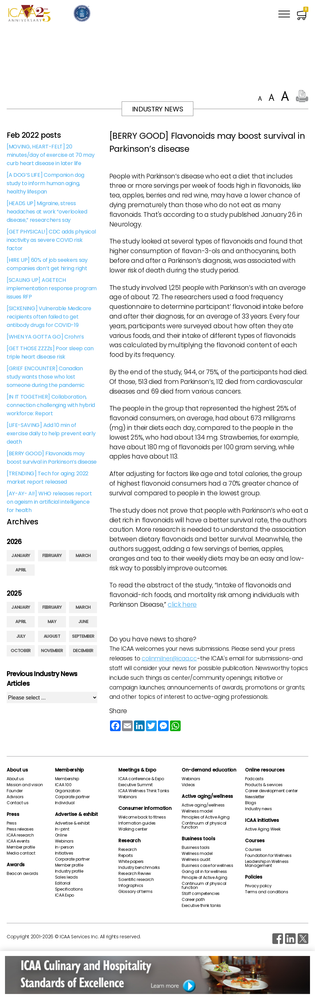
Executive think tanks (201, 906)
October (21, 650)
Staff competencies (201, 894)
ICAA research (20, 835)
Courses (255, 840)
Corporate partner (72, 797)
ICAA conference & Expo (141, 779)
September (83, 636)
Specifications (69, 889)
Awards (16, 864)
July (20, 636)
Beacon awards (22, 874)
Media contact (21, 853)
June (83, 621)
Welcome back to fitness (142, 817)
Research (129, 840)
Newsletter (254, 797)
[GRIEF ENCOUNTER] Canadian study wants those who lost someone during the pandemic (45, 377)
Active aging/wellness (207, 796)
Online (61, 835)
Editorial (62, 883)
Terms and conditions (266, 892)
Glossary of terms (135, 892)
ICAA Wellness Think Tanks (143, 791)
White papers (131, 862)
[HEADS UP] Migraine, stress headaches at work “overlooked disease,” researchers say (47, 211)
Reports (125, 856)
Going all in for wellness (204, 872)
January (20, 555)
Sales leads (66, 877)
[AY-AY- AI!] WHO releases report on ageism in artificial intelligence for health (49, 502)
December (83, 650)
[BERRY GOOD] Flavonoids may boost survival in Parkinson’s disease (52, 458)
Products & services (264, 785)
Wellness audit (196, 860)
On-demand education (209, 770)
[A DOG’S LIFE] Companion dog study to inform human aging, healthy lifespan (45, 183)
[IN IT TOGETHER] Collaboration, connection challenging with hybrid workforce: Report (51, 405)
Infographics (130, 886)
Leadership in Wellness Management (267, 864)
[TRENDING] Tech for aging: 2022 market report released (47, 478)
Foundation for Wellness (268, 856)
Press (13, 814)
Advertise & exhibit (76, 814)
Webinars (64, 841)
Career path (193, 900)
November (52, 650)
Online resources (265, 770)
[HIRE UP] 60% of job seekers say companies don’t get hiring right (47, 264)
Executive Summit (135, 785)
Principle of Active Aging (204, 878)
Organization (67, 791)
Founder (15, 791)
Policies (253, 877)
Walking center (132, 829)
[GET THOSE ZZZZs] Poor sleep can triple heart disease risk (50, 353)
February (51, 555)
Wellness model (197, 811)
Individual (65, 803)
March (83, 555)
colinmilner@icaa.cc (169, 658)
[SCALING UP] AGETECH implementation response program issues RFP (52, 288)
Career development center (271, 791)
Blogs (250, 803)
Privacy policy (258, 886)
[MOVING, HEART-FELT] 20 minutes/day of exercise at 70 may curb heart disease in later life (50, 155)
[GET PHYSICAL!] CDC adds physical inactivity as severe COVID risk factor (51, 240)
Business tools (198, 838)
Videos (188, 785)
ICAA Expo (64, 895)
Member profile (21, 847)
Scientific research (136, 880)
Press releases (20, 829)
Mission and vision (25, 785)
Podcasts (254, 779)
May (52, 621)
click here (182, 604)
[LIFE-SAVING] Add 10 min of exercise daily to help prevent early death (51, 433)
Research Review (134, 874)
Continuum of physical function (204, 825)
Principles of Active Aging (206, 817)
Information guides (137, 823)
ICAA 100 (63, 785)
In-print (62, 829)
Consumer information (145, 808)
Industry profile (69, 871)
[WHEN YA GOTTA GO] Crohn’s (45, 337)
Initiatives (64, 853)
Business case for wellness (207, 866)
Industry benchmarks (139, 868)
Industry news (258, 809)
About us (17, 770)
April (20, 570)
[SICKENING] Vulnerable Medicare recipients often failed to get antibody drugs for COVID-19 (49, 317)
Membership (69, 770)
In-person (64, 847)
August (52, 636)
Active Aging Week (263, 829)
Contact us (18, 803)
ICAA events (18, 841)
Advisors (15, 797)
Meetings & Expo (137, 770)
